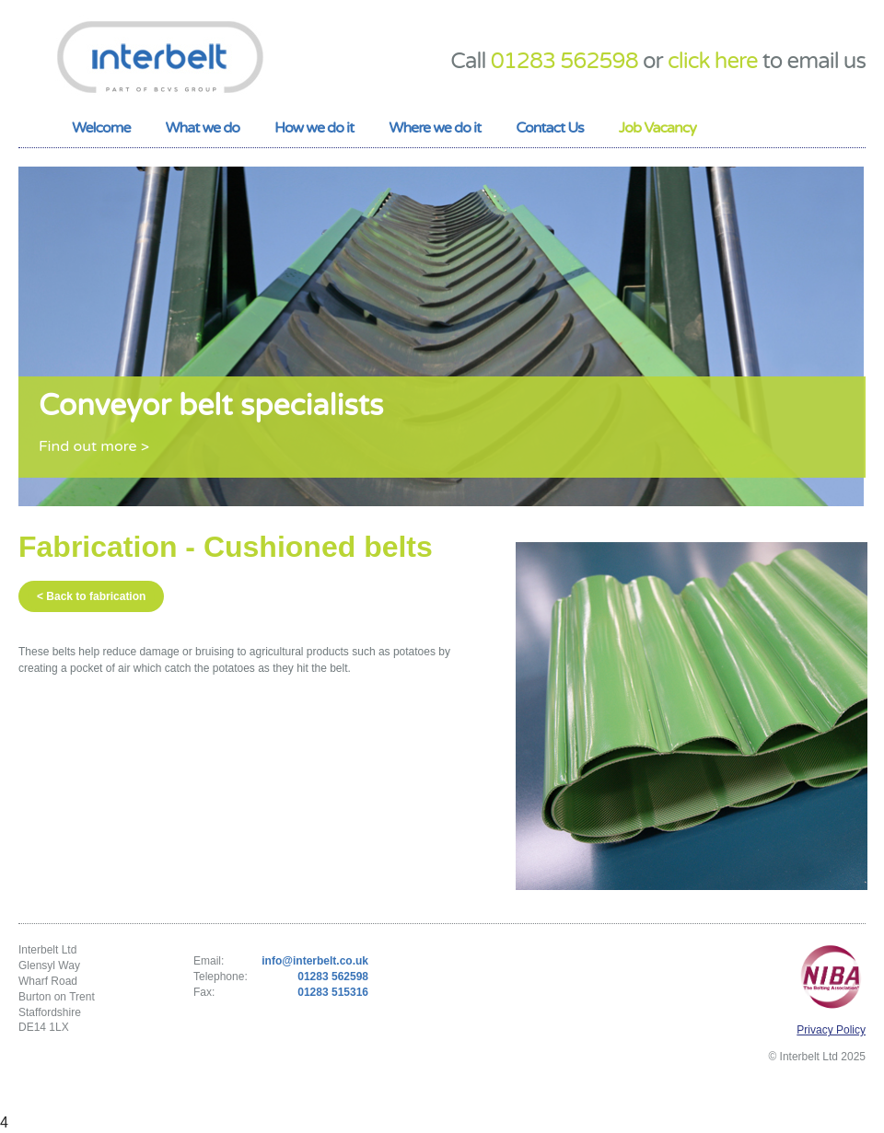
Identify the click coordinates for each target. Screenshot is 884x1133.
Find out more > (94, 446)
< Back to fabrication (91, 596)
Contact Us (550, 128)
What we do (202, 128)
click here (712, 61)
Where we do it (435, 128)
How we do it (314, 128)
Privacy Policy (831, 1029)
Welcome (101, 128)
